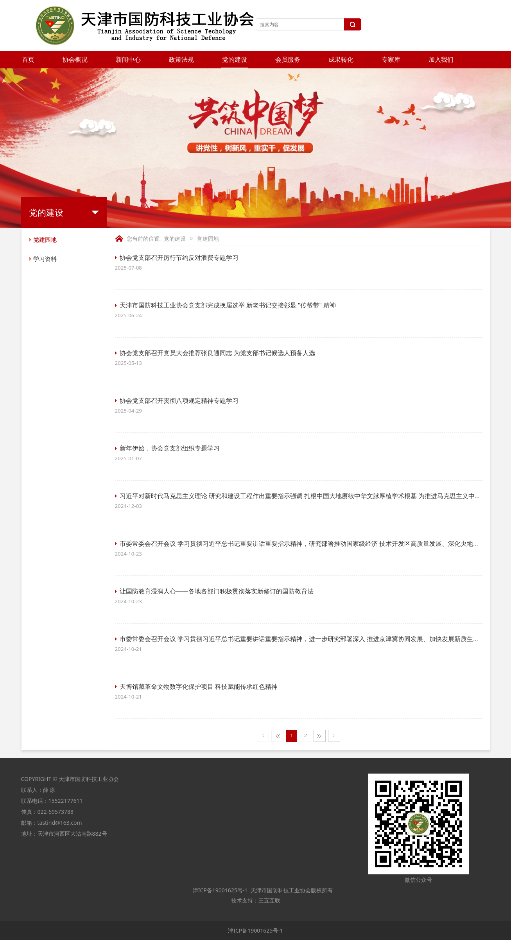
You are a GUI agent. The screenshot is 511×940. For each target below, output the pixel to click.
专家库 (391, 59)
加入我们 (441, 59)
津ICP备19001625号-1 (219, 890)
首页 (28, 59)
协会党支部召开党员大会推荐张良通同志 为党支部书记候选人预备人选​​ (217, 352)
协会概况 (75, 59)
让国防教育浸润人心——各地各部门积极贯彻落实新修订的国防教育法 (217, 591)
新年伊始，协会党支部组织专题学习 (170, 448)
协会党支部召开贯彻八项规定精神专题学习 (179, 400)
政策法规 (181, 59)
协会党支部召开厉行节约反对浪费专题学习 (179, 257)
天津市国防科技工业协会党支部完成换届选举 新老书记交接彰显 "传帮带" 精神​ (228, 305)
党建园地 (45, 239)
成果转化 (340, 59)
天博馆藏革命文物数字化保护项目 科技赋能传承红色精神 (199, 686)
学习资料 (45, 259)
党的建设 (234, 59)
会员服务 (287, 59)
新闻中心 (128, 59)
